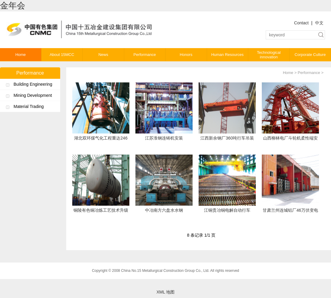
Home (20, 54)
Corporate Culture (310, 54)
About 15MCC (62, 54)
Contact (301, 22)
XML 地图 (165, 292)
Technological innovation (269, 54)
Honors (186, 54)
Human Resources (227, 54)
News (103, 54)
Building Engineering (33, 84)
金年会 (12, 5)
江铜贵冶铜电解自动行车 (227, 210)
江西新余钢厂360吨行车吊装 (227, 138)
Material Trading (29, 106)
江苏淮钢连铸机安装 (164, 138)
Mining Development (33, 95)
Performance (145, 54)
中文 (319, 22)
